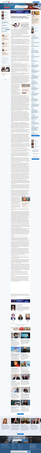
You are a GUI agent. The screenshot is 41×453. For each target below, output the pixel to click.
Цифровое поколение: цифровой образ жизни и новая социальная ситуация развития (15, 407)
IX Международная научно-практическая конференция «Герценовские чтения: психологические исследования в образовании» (35, 83)
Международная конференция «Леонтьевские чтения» (34, 134)
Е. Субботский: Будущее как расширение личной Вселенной (14, 368)
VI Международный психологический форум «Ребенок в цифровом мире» (35, 42)
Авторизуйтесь (18, 325)
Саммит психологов (7, 29)
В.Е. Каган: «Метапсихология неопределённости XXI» (4, 25)
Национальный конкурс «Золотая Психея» (5, 447)
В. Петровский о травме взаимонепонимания (14, 381)
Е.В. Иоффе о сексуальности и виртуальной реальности (24, 354)
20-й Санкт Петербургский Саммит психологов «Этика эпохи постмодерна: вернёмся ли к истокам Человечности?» (35, 38)
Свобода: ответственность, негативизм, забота (24, 425)
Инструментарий (20, 2)
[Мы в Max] (38, 151)
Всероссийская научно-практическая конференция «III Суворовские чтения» (35, 46)
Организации (25, 2)
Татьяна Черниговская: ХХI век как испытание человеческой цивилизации (25, 394)
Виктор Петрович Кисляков (36, 31)
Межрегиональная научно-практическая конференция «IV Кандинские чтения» (34, 61)
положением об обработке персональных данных (35, 157)
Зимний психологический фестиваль (5, 446)
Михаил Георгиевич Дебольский (34, 16)
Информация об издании (20, 447)
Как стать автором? (20, 311)
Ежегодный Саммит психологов (4, 445)
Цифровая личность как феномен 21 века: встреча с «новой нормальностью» (15, 340)
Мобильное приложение (20, 446)
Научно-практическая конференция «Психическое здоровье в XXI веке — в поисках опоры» (35, 57)
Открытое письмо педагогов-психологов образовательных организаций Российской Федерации (5, 22)
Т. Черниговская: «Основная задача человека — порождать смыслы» (25, 381)
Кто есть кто (16, 2)
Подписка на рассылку (20, 445)
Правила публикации (20, 448)
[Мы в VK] (34, 151)
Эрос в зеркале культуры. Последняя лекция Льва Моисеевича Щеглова (15, 425)
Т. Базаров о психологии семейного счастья (25, 368)
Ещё (27, 2)
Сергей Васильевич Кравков (36, 28)
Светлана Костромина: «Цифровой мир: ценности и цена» (25, 407)
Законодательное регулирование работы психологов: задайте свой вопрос (5, 28)
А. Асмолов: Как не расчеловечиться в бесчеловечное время (15, 394)
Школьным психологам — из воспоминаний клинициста (4, 31)
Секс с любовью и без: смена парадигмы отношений (33, 425)
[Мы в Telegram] (33, 151)
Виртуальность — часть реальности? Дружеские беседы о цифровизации (25, 340)
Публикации (12, 2)
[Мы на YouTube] (36, 151)
